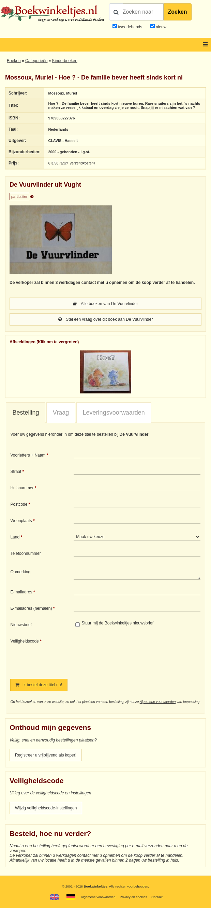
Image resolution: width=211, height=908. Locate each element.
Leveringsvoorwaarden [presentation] (114, 412)
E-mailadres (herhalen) (31, 608)
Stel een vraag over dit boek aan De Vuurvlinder (105, 319)
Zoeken (177, 12)
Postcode (18, 504)
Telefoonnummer (25, 553)
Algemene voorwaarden (158, 702)
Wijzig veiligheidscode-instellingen (46, 808)
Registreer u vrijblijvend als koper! (45, 755)
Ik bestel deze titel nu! (39, 684)
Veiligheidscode (24, 641)
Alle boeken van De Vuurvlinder (105, 303)
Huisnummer (21, 488)
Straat (15, 471)
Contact (157, 897)
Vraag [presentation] (61, 412)
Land (14, 537)
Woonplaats (21, 520)
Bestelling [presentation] (25, 412)
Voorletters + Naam (27, 455)
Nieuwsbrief (21, 624)
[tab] (25, 412)
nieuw (161, 27)
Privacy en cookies (133, 897)
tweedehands (130, 27)
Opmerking (20, 572)
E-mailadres (21, 592)
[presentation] (130, 653)
